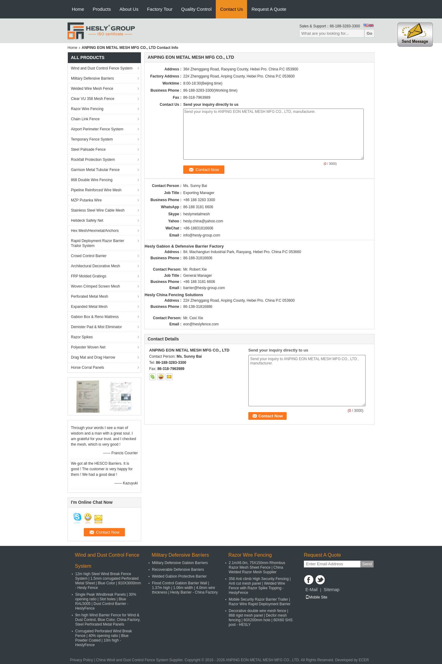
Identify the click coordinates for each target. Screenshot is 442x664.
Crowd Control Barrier (89, 256)
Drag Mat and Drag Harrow (93, 357)
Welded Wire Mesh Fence (92, 88)
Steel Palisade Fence (88, 149)
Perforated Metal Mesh (89, 296)
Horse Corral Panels (87, 367)
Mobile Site (316, 597)
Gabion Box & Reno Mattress (94, 317)
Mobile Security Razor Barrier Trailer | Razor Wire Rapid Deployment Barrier (259, 601)
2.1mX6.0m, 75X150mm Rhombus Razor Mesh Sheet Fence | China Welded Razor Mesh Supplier (257, 567)
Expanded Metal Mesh (89, 306)
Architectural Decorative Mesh (95, 266)
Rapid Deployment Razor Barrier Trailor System (97, 243)
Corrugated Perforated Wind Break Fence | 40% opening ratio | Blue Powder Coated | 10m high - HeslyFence (103, 638)
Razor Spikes (82, 337)
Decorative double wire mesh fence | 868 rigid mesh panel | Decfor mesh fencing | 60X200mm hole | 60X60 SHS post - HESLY (261, 618)
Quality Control (196, 9)
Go (369, 33)
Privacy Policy (81, 660)
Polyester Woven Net (88, 347)
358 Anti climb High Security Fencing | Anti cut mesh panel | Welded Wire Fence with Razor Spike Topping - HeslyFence (260, 586)
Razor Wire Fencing (87, 109)
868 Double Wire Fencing (91, 180)
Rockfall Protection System (93, 159)
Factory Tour (160, 9)
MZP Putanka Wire (86, 200)
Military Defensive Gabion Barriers (180, 563)
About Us (128, 9)
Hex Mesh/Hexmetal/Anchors (94, 231)
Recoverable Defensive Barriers (178, 569)
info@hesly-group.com (201, 235)
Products (102, 9)
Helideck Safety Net (87, 220)
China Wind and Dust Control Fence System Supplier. (140, 660)
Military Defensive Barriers (92, 78)
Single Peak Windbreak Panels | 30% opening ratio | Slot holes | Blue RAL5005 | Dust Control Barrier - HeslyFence (105, 601)
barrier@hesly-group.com (204, 288)
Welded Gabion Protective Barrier (179, 576)
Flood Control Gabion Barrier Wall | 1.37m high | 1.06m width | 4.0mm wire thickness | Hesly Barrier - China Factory (185, 587)
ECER (364, 660)
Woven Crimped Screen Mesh (95, 286)
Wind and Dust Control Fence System (102, 68)
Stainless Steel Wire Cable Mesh (98, 210)
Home (78, 9)
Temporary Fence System (92, 139)
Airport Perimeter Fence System (97, 129)
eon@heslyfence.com (201, 324)
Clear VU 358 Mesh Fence (92, 99)
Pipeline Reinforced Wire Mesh (96, 190)
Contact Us (231, 9)
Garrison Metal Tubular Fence (95, 170)
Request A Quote (268, 9)
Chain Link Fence (85, 119)
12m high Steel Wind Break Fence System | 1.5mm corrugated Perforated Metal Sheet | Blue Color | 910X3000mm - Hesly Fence (108, 581)
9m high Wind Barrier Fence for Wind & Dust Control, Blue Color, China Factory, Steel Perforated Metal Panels (108, 619)
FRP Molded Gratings (88, 276)
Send (367, 564)
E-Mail (311, 589)
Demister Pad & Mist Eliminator (96, 327)
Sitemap (331, 589)
